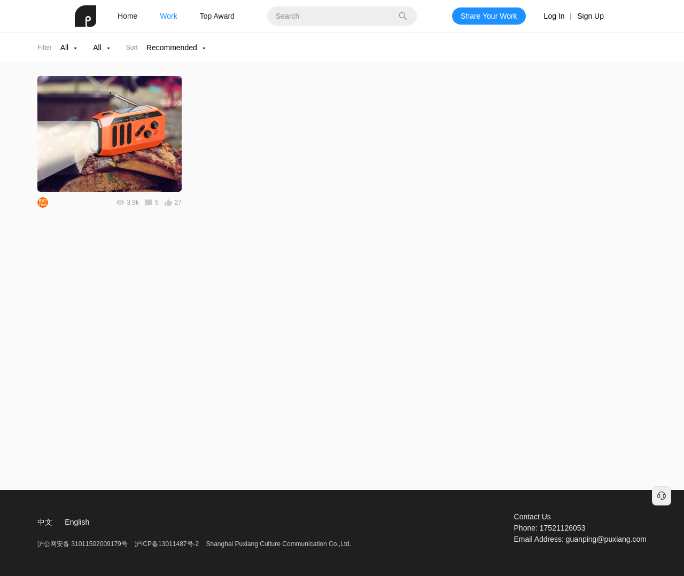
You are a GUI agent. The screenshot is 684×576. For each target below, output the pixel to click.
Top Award (217, 16)
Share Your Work (489, 16)
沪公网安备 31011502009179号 (83, 544)
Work (168, 16)
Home (127, 16)
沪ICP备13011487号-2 (167, 544)
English (77, 522)
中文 (44, 522)
